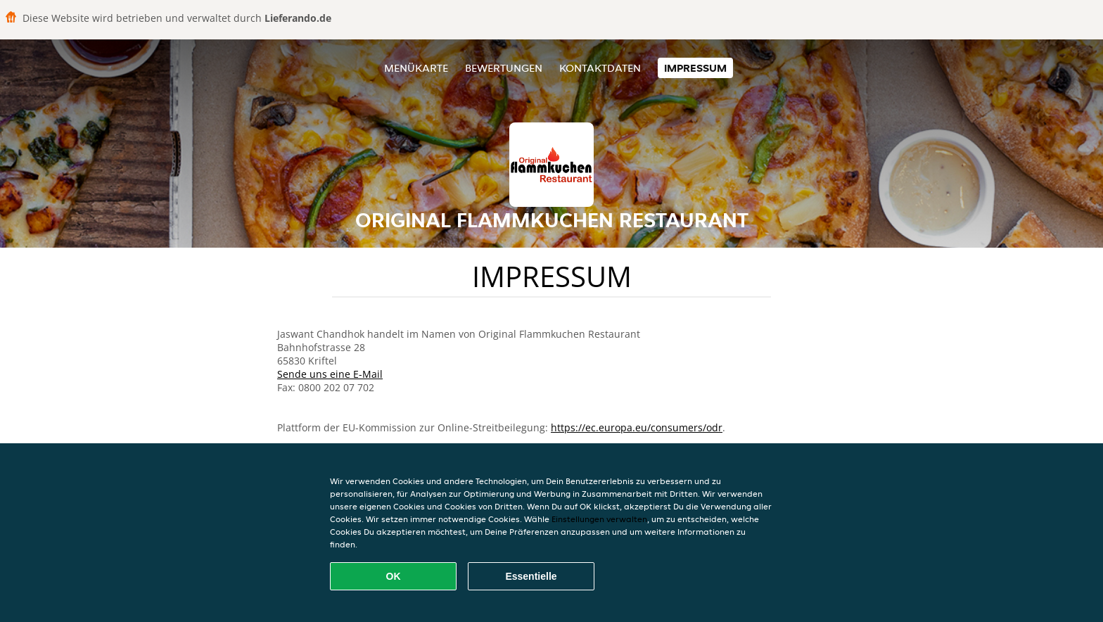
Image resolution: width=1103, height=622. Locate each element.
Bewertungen (503, 68)
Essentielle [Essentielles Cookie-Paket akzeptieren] (530, 576)
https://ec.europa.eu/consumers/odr (636, 427)
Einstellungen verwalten (599, 519)
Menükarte (416, 68)
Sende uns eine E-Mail (330, 374)
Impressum (695, 68)
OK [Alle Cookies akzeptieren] (393, 576)
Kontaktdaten (600, 68)
